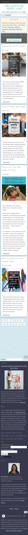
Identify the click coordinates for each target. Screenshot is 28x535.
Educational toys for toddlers (14, 46)
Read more (6, 102)
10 (19, 321)
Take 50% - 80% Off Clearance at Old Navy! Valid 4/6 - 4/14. (12, 29)
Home (9, 40)
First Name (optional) (7, 449)
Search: (16, 15)
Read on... (23, 402)
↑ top (25, 357)
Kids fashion (17, 40)
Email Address (6, 447)
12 (2, 324)
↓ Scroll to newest (5, 1)
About (16, 509)
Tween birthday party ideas (13, 107)
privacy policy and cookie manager (16, 529)
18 (20, 324)
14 (8, 324)
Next (24, 324)
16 (14, 324)
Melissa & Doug (20, 412)
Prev (3, 321)
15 (11, 324)
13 (5, 324)
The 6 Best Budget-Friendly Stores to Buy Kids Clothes (14, 367)
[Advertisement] (14, 340)
